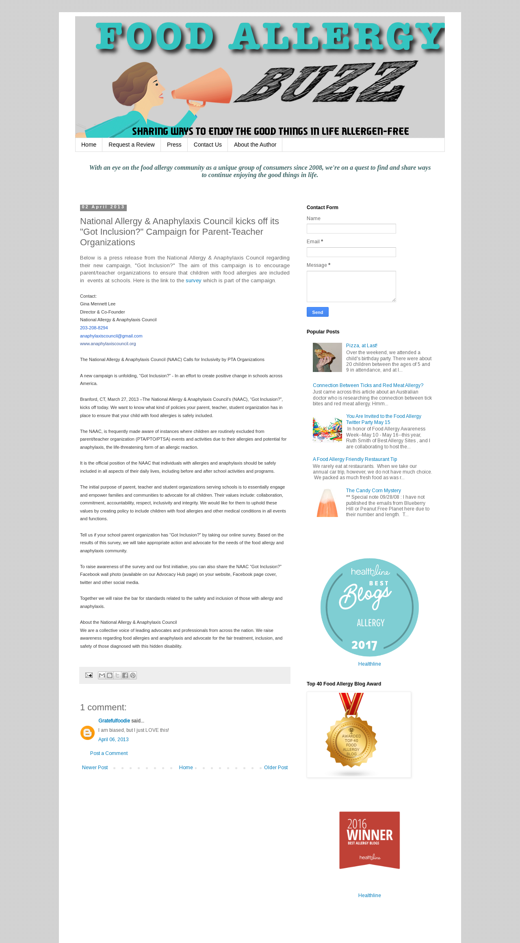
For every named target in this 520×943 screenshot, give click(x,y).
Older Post (276, 767)
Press (174, 144)
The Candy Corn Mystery (373, 490)
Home (88, 144)
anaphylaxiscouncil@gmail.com (111, 335)
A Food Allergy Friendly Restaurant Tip (355, 459)
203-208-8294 (94, 327)
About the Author (255, 144)
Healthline (369, 664)
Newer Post (95, 767)
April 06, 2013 (113, 739)
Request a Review (131, 144)
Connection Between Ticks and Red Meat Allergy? (368, 385)
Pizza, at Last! (361, 345)
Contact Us (208, 144)
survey (194, 280)
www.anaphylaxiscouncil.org (108, 343)
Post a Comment (109, 753)
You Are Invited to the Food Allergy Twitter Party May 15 (383, 419)
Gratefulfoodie (114, 721)
